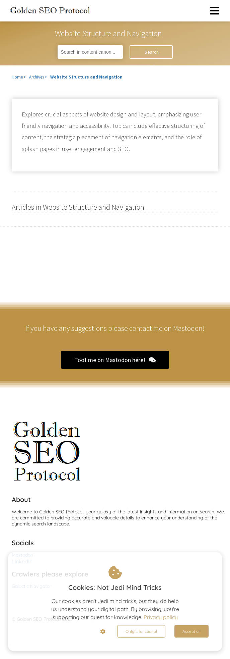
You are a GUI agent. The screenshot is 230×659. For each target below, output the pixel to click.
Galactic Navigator (31, 586)
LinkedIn (22, 561)
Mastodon (22, 555)
